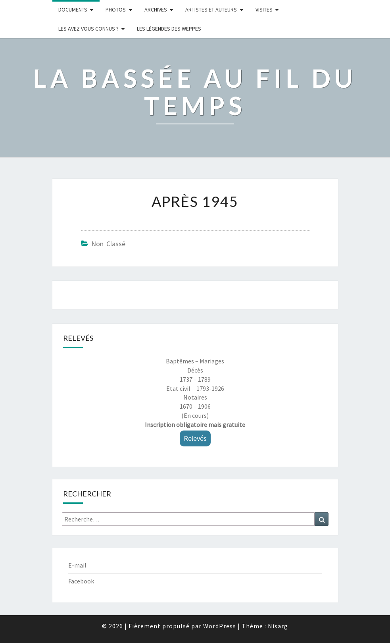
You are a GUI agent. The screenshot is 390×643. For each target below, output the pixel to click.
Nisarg (278, 626)
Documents (72, 9)
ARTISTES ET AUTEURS (211, 9)
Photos (116, 9)
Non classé (108, 243)
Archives (155, 9)
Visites (264, 9)
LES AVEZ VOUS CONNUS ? (88, 28)
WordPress (219, 626)
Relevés (195, 438)
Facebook (81, 581)
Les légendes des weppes (169, 28)
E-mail (77, 565)
